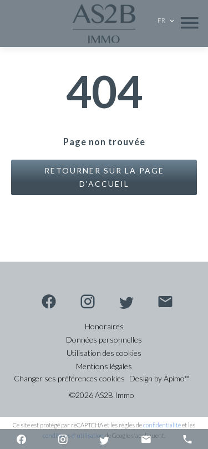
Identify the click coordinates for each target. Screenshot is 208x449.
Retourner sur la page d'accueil (104, 177)
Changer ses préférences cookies (69, 378)
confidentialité (162, 424)
